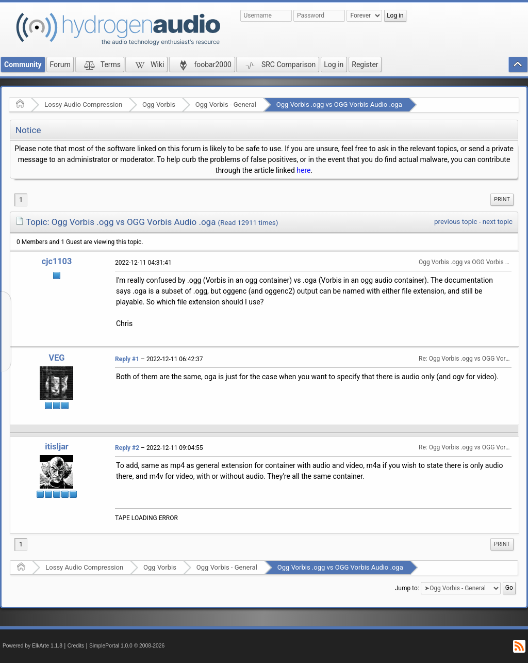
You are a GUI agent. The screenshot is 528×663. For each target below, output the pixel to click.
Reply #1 (127, 359)
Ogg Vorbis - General (225, 104)
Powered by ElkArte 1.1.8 (32, 646)
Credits (76, 646)
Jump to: (407, 588)
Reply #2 (127, 447)
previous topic (455, 221)
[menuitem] (502, 199)
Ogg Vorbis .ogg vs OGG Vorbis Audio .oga (339, 104)
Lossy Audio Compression (83, 104)
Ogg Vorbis (158, 104)
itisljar (57, 446)
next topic (498, 221)
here (303, 170)
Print (502, 199)
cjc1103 (57, 261)
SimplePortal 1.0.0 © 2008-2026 (126, 646)
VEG (57, 358)
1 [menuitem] (21, 199)
